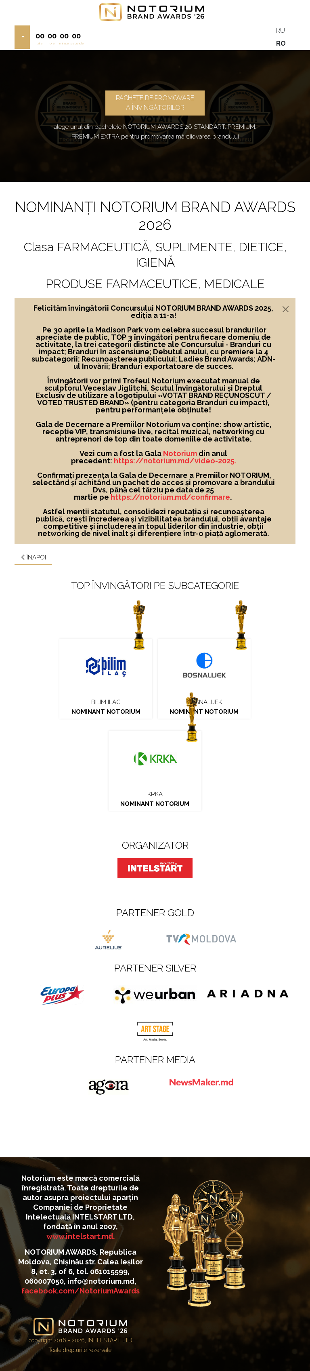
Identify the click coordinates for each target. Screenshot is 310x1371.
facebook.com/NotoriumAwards (80, 1291)
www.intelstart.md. (80, 1236)
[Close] (285, 309)
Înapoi (33, 557)
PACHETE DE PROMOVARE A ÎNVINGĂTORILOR (155, 102)
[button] (22, 37)
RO (281, 43)
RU (280, 30)
